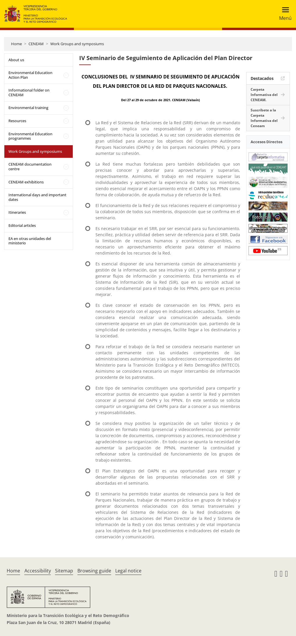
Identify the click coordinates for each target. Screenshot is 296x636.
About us (16, 59)
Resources (17, 120)
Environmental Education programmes (30, 136)
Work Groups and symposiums (77, 43)
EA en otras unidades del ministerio (29, 241)
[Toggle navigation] (283, 14)
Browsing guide (94, 570)
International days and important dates (37, 197)
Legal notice (128, 570)
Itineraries (17, 212)
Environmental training (28, 107)
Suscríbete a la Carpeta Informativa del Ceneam (264, 118)
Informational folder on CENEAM (28, 92)
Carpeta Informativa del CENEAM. (264, 94)
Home (16, 43)
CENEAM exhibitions (26, 182)
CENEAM (36, 43)
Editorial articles (22, 225)
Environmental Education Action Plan (30, 75)
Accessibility (37, 570)
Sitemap (64, 570)
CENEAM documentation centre (30, 166)
